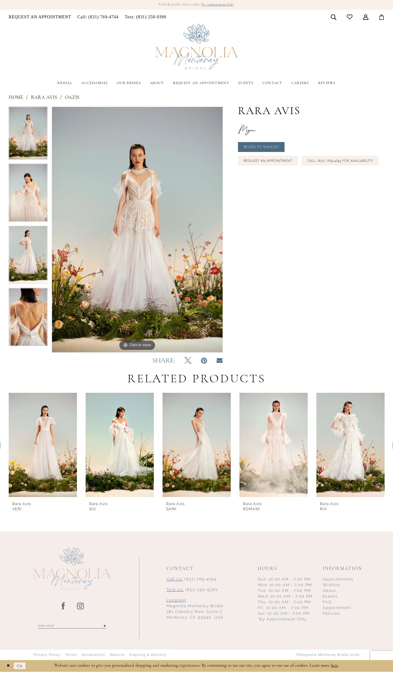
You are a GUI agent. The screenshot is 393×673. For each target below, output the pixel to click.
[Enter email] (72, 626)
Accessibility (93, 656)
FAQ (327, 602)
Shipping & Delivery (147, 656)
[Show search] (334, 17)
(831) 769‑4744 (191, 580)
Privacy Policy (47, 656)
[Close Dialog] (9, 667)
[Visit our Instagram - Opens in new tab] (81, 607)
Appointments (338, 580)
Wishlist (331, 585)
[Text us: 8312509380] (145, 17)
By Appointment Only (221, 5)
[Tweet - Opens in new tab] (188, 361)
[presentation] (43, 446)
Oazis (72, 98)
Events (330, 597)
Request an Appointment (273, 164)
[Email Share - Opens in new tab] (219, 361)
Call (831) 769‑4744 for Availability (283, 180)
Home (16, 98)
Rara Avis (44, 98)
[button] (366, 17)
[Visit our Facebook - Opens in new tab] (63, 607)
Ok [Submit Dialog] (22, 667)
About (329, 591)
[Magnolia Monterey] (196, 47)
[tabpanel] (28, 135)
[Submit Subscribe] (104, 626)
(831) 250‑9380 (192, 590)
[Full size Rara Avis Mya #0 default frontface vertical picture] (137, 230)
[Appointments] (40, 17)
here (334, 667)
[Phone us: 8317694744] (98, 17)
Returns (117, 656)
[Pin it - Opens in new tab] (204, 361)
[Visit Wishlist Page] (350, 17)
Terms (71, 656)
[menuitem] (40, 17)
